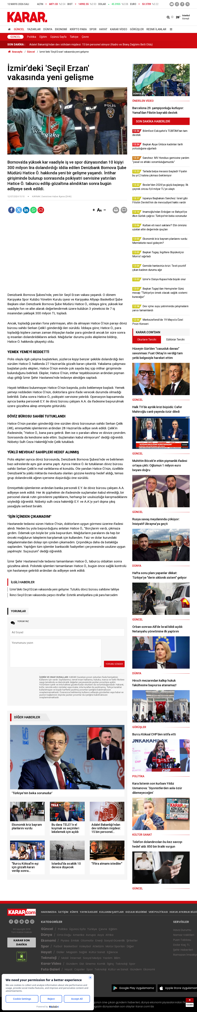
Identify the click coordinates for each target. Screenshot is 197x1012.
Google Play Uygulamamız (136, 988)
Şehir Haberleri (183, 950)
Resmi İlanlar (156, 29)
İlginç (110, 964)
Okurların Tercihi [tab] (146, 339)
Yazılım (107, 958)
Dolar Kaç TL (181, 945)
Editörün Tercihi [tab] (175, 339)
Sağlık (83, 952)
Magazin (71, 952)
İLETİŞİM (63, 912)
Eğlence (112, 952)
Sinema (90, 964)
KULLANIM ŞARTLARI (111, 912)
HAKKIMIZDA (49, 912)
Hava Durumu (182, 930)
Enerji (98, 941)
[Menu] (170, 29)
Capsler (79, 969)
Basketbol (70, 946)
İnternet (75, 958)
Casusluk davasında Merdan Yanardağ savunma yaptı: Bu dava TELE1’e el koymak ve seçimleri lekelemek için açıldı (97, 44)
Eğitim (43, 36)
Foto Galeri (50, 969)
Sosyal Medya (92, 958)
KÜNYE (74, 912)
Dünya (47, 29)
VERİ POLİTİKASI (158, 912)
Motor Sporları (115, 946)
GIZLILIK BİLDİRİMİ (136, 912)
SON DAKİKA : (16, 44)
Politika (31, 36)
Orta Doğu (64, 935)
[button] (94, 210)
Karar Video (118, 29)
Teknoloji (49, 957)
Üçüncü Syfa (77, 929)
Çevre (85, 36)
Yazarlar (34, 29)
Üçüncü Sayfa (58, 36)
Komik (101, 964)
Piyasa (65, 941)
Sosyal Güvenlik (114, 941)
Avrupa (91, 935)
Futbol (58, 946)
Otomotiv (87, 941)
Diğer (130, 946)
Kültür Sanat (97, 952)
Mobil (64, 958)
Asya (100, 935)
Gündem (72, 964)
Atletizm (98, 946)
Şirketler (132, 941)
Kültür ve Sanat (118, 969)
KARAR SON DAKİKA (21, 942)
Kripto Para (78, 29)
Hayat (103, 29)
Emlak (75, 941)
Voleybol (85, 946)
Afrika (109, 935)
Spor (92, 29)
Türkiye (74, 36)
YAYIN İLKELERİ (88, 912)
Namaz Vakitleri (183, 935)
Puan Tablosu (182, 940)
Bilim (117, 958)
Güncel (19, 29)
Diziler (61, 952)
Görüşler (137, 29)
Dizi (81, 964)
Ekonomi (61, 29)
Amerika (78, 935)
